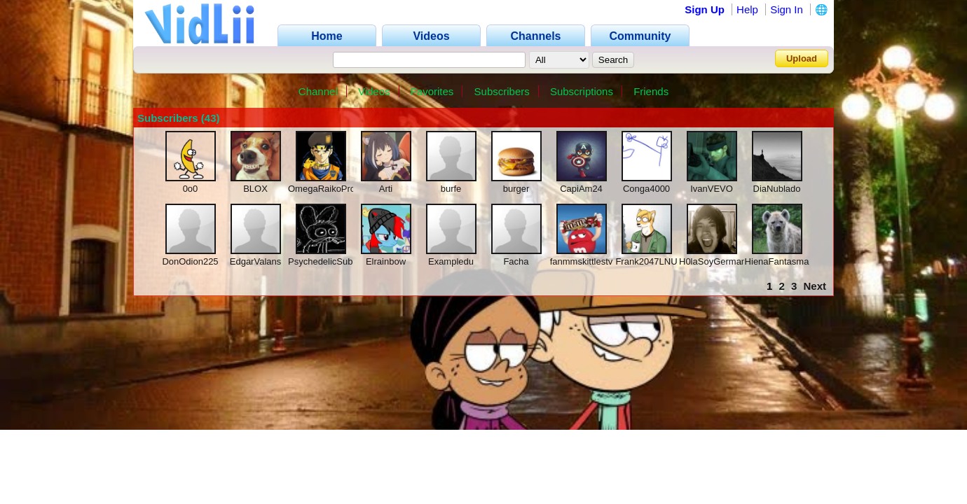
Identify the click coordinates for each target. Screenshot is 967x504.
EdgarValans (255, 261)
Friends (650, 91)
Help (747, 9)
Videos (374, 91)
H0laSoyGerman (712, 261)
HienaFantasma (777, 261)
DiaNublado (777, 188)
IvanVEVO (711, 188)
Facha (515, 261)
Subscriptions (581, 91)
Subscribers (502, 91)
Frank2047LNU (646, 261)
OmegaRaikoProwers (331, 188)
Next (814, 286)
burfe (451, 188)
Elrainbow (386, 261)
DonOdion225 (190, 261)
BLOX (255, 188)
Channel (318, 91)
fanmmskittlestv (581, 261)
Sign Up (705, 9)
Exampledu (451, 261)
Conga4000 (646, 188)
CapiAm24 (581, 188)
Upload (801, 58)
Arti (386, 188)
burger (516, 188)
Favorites (432, 91)
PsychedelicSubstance (334, 261)
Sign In (786, 9)
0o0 (190, 188)
